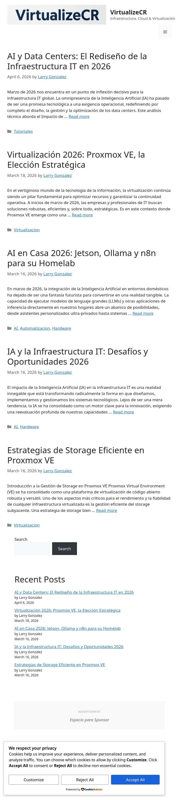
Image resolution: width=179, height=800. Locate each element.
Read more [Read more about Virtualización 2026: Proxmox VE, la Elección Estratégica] (82, 215)
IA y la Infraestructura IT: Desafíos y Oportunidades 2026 (77, 356)
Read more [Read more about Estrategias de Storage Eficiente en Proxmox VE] (106, 510)
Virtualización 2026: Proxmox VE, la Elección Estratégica (76, 159)
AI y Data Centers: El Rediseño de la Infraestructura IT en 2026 (77, 61)
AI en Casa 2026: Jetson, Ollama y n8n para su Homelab (81, 258)
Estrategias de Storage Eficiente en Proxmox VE (75, 455)
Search (21, 539)
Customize (34, 779)
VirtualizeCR (128, 12)
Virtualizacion (27, 229)
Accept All (135, 779)
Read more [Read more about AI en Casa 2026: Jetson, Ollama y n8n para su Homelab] (142, 313)
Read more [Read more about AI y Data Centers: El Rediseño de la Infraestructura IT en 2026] (79, 116)
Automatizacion (35, 328)
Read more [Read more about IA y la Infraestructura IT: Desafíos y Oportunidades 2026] (123, 412)
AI (16, 328)
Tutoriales (23, 131)
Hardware (61, 328)
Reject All (85, 779)
